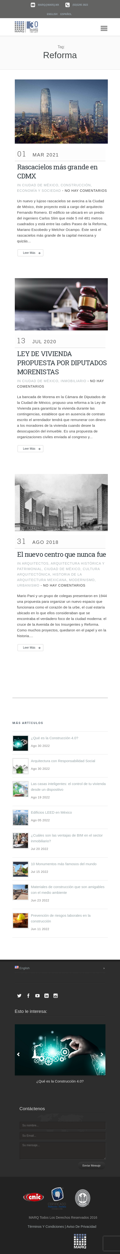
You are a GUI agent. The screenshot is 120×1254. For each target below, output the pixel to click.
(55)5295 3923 (80, 5)
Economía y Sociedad (39, 191)
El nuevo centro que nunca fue (61, 554)
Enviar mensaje (92, 1165)
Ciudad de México (40, 185)
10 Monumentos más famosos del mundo (64, 864)
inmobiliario (73, 381)
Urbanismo (28, 585)
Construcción (76, 185)
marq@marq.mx (48, 5)
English (52, 14)
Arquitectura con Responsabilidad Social (63, 761)
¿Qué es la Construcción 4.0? (54, 738)
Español (66, 14)
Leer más (29, 253)
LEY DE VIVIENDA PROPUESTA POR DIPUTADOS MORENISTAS (62, 362)
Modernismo (82, 580)
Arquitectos (35, 563)
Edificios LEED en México (51, 812)
